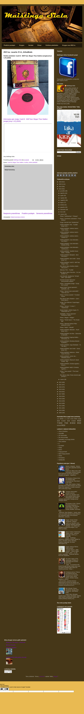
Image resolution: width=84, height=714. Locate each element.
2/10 (68, 418)
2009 (60, 412)
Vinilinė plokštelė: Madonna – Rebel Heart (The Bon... (69, 353)
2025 (60, 184)
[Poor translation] (6, 689)
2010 (60, 410)
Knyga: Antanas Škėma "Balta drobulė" (72, 547)
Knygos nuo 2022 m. (69, 45)
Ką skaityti (61, 445)
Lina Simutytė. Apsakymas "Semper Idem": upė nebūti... (69, 276)
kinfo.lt (60, 449)
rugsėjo (62, 198)
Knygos (21, 45)
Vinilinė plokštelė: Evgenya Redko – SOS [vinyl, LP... (69, 338)
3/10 (75, 419)
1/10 (58, 418)
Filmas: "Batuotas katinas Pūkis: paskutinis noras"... (68, 324)
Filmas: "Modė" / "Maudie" (67, 327)
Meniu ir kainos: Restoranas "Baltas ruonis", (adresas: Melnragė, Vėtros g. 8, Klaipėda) (73, 534)
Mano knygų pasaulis (64, 453)
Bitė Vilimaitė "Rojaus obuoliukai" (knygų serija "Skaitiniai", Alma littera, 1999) (72, 590)
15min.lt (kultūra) (63, 431)
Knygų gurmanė (63, 451)
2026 (60, 182)
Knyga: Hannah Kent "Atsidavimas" (69, 222)
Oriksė (60, 455)
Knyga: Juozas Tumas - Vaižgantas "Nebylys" (72, 520)
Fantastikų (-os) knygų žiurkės (67, 439)
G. (59, 443)
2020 (60, 387)
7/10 (66, 423)
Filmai (39, 45)
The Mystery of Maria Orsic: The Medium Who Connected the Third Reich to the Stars (73, 480)
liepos (62, 202)
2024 (60, 186)
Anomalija (61, 433)
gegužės (62, 207)
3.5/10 (72, 418)
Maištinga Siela (71, 85)
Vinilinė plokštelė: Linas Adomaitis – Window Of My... (69, 244)
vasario (62, 214)
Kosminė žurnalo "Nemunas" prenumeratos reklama (67, 280)
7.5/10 (59, 423)
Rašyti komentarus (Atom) (18, 217)
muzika (26, 162)
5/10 (68, 421)
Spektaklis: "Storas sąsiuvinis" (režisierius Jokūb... (68, 314)
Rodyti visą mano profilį (63, 103)
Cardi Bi (10, 162)
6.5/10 (74, 421)
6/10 (79, 421)
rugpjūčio (62, 200)
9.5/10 (59, 425)
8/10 (79, 423)
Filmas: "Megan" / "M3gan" (67, 317)
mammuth (42, 676)
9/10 (63, 425)
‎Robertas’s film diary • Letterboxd (15, 642)
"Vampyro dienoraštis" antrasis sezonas (71, 492)
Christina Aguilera (11, 647)
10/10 (61, 419)
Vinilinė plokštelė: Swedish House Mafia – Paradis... (69, 251)
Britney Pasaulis (10, 645)
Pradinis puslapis (9, 45)
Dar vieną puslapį (63, 437)
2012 (60, 405)
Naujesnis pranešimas (11, 213)
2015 (60, 398)
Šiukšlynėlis (62, 459)
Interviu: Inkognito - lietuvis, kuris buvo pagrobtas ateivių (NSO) (73, 468)
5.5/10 (63, 421)
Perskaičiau (62, 457)
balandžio (63, 209)
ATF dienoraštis (63, 435)
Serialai (30, 45)
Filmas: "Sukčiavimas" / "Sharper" (69, 216)
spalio (62, 195)
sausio (62, 379)
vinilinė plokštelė (33, 162)
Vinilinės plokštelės (51, 45)
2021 (60, 384)
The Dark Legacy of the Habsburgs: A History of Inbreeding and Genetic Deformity (72, 561)
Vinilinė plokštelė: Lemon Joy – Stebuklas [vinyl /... (68, 356)
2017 (60, 394)
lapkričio (62, 193)
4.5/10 (79, 418)
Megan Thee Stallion (18, 162)
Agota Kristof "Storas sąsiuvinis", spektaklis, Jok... (68, 288)
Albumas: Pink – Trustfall (66, 270)
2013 (60, 403)
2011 (60, 408)
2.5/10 (65, 418)
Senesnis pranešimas (44, 213)
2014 (60, 401)
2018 (60, 391)
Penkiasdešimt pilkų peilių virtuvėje (16, 657)
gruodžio (62, 191)
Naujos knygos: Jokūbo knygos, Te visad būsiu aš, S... (69, 310)
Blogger (55, 676)
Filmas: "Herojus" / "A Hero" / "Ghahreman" (67, 307)
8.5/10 (72, 423)
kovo (61, 212)
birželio (62, 205)
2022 (60, 382)
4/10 (58, 421)
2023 (60, 189)
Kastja (60, 447)
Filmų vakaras (62, 441)
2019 (60, 389)
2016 (60, 396)
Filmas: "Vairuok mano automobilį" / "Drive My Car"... (69, 291)
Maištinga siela (5, 8)
